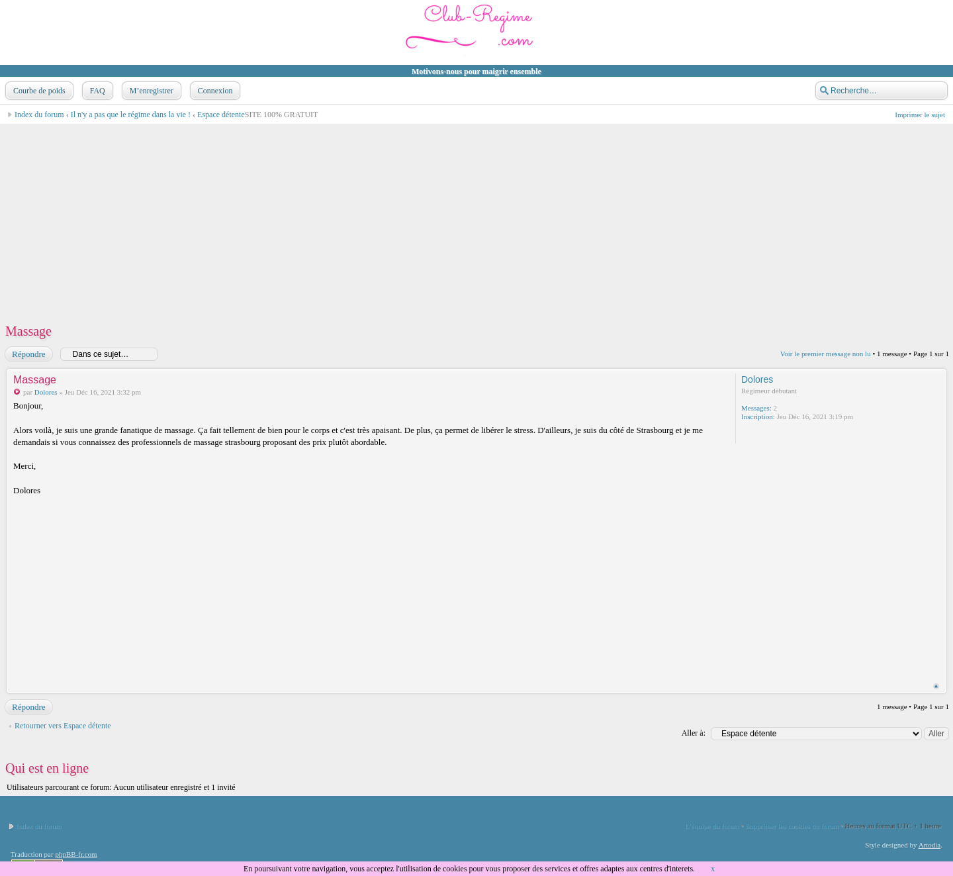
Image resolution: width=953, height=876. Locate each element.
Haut (936, 686)
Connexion (214, 90)
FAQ (96, 90)
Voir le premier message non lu (825, 354)
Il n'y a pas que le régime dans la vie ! (131, 114)
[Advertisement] (401, 217)
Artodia (930, 845)
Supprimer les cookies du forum (792, 826)
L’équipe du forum (712, 826)
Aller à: (693, 733)
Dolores (46, 392)
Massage (28, 331)
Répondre (28, 354)
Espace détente (221, 114)
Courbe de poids (38, 90)
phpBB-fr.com (76, 854)
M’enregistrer (150, 90)
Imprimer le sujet (920, 115)
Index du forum (39, 114)
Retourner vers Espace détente (63, 725)
